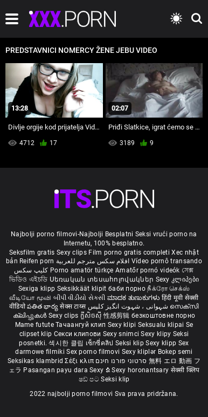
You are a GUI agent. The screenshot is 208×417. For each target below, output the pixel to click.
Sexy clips (72, 252)
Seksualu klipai (162, 325)
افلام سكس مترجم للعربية (93, 261)
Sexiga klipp (37, 288)
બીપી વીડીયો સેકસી (79, 298)
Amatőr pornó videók (147, 270)
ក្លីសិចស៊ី (91, 315)
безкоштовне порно (163, 315)
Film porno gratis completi (129, 252)
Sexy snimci (122, 334)
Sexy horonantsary (141, 370)
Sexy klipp (161, 343)
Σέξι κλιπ (80, 361)
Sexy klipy (156, 334)
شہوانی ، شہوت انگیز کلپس (129, 306)
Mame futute (34, 325)
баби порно (126, 288)
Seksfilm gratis (32, 252)
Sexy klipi (123, 325)
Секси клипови (78, 334)
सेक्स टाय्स (73, 306)
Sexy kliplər (140, 352)
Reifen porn (36, 261)
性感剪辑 (117, 315)
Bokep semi (175, 352)
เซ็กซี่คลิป (100, 343)
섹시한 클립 (66, 343)
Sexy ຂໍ (100, 370)
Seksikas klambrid (36, 361)
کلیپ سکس (31, 270)
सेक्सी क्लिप (185, 370)
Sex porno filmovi (93, 352)
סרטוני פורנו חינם (121, 361)
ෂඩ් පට (90, 379)
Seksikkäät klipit (82, 288)
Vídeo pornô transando (166, 261)
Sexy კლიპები (177, 279)
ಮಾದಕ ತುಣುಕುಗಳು (134, 298)
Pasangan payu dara (56, 370)
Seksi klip (130, 343)
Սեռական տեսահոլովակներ (103, 279)
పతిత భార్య (43, 306)
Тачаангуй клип (82, 325)
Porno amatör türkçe (82, 270)
